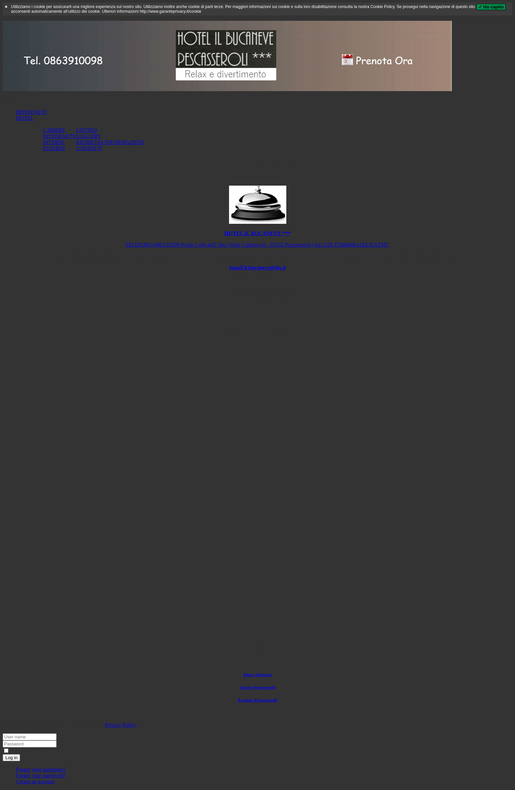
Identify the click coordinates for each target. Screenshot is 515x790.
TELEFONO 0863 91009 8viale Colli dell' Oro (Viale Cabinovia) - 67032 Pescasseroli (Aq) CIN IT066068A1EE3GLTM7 (257, 245)
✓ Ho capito (491, 6)
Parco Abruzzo (257, 674)
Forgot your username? (41, 769)
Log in (11, 757)
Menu (9, 101)
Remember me (23, 751)
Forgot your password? (40, 775)
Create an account (35, 781)
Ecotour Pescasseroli (257, 700)
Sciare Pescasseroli (257, 687)
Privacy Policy (120, 725)
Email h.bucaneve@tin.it (257, 267)
